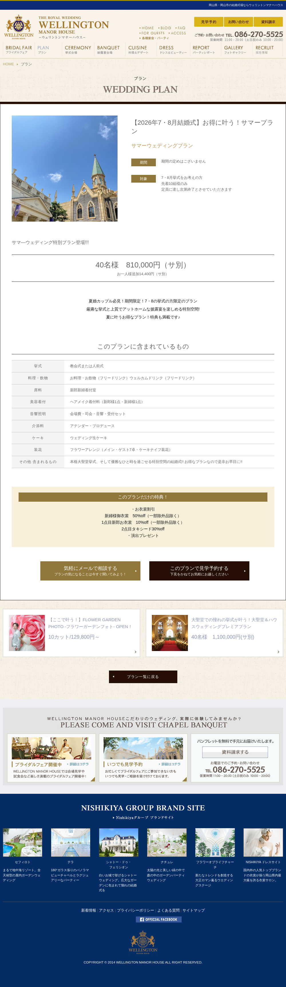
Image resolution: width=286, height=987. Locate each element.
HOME (8, 64)
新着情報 (88, 910)
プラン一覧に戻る (143, 677)
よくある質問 (168, 910)
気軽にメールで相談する (90, 571)
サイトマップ (193, 910)
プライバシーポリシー (135, 910)
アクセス (106, 910)
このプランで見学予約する (199, 571)
